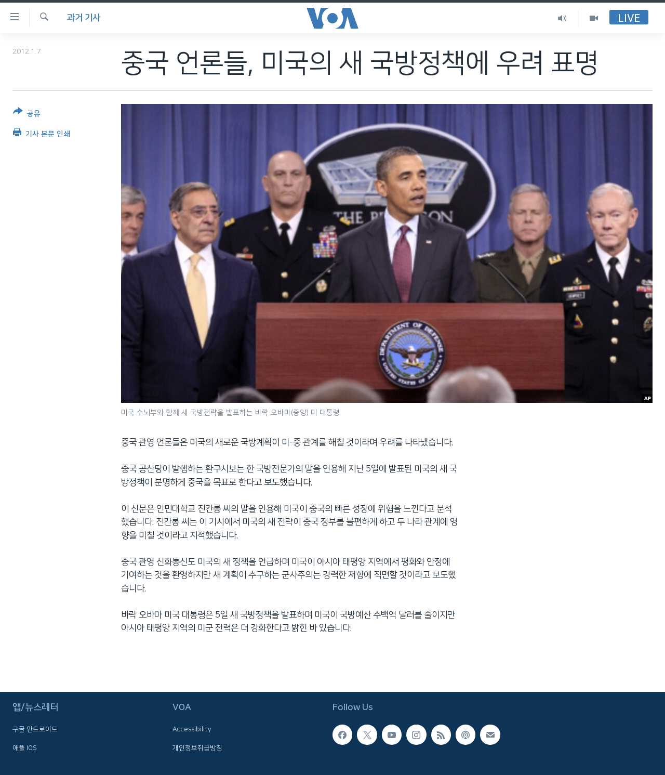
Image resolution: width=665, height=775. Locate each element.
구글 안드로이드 (35, 729)
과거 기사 (83, 17)
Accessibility (191, 729)
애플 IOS (24, 748)
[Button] (27, 114)
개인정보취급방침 (197, 748)
